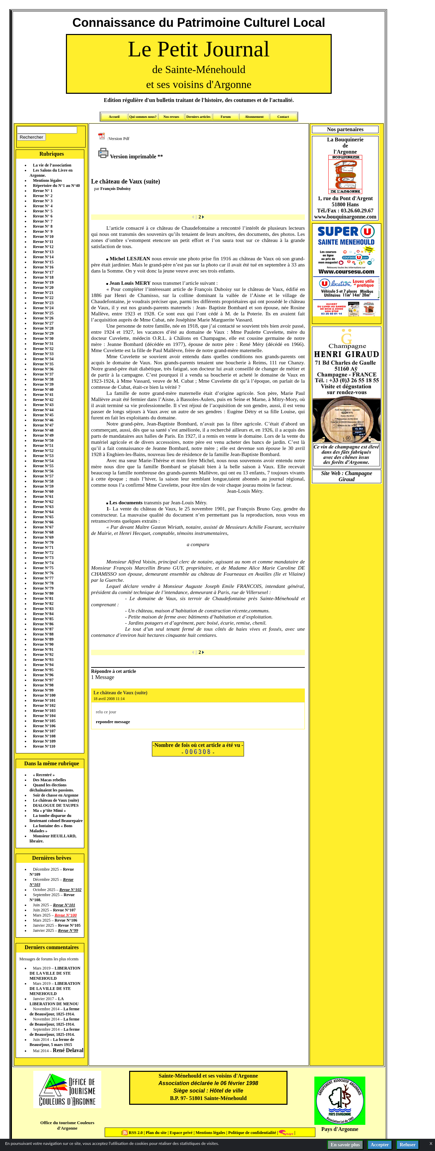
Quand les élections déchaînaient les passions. (52, 787)
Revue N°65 (43, 517)
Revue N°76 (43, 573)
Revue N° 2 (42, 195)
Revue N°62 (43, 501)
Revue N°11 (43, 241)
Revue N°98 (43, 685)
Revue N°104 (44, 715)
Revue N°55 (43, 466)
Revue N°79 (43, 588)
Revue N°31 (43, 343)
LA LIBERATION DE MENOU (54, 1001)
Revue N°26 (43, 318)
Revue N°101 (44, 700)
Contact (283, 117)
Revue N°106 (44, 725)
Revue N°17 (43, 272)
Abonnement (254, 117)
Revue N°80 (43, 593)
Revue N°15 (43, 262)
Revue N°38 (43, 379)
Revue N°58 (43, 481)
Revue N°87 (43, 629)
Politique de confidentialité (251, 1132)
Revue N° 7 (42, 221)
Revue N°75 (43, 567)
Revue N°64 (43, 511)
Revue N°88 (43, 634)
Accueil (114, 117)
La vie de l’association (52, 165)
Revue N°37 (43, 374)
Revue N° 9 (42, 231)
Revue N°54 (43, 460)
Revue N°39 (43, 384)
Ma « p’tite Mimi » (49, 810)
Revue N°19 (43, 282)
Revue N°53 (43, 455)
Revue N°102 (44, 705)
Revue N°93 (43, 659)
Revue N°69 (43, 537)
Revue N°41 (43, 394)
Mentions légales (47, 180)
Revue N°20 (43, 287)
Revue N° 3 (42, 200)
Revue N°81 (43, 598)
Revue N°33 (43, 353)
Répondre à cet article (113, 671)
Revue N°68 (43, 532)
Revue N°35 (43, 364)
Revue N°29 (43, 333)
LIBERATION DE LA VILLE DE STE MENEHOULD (55, 973)
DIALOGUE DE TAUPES (56, 805)
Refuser (408, 1144)
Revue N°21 (43, 292)
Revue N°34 (43, 358)
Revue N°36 (43, 369)
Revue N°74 (43, 562)
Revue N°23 (43, 302)
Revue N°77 (43, 578)
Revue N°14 (43, 257)
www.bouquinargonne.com (345, 217)
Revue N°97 (43, 680)
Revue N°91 (43, 649)
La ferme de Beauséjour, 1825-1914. (55, 1011)
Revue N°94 (43, 664)
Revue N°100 (44, 695)
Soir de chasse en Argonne (56, 795)
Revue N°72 (43, 552)
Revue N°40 (43, 389)
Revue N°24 (43, 308)
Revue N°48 (43, 430)
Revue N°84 (43, 613)
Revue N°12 (43, 246)
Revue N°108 (44, 736)
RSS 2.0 (133, 1132)
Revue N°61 (43, 496)
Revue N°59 (43, 486)
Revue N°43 (43, 404)
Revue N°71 (43, 547)
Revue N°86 (43, 624)
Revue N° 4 (42, 206)
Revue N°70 (43, 542)
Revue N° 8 (42, 226)
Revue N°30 (43, 338)
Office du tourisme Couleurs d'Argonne (67, 1125)
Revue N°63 (43, 506)
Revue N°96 (43, 675)
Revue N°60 (43, 491)
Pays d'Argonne (340, 1129)
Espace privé (180, 1132)
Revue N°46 (43, 420)
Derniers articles (198, 117)
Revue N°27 (43, 323)
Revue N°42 (43, 399)
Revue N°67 (43, 527)
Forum (225, 117)
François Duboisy (115, 188)
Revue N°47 (43, 425)
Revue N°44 (43, 409)
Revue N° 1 (42, 190)
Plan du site (157, 1132)
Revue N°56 (43, 471)
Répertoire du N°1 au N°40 (56, 185)
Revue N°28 (43, 328)
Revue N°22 (43, 297)
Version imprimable (127, 156)
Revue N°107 (44, 731)
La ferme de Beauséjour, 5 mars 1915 (52, 1042)
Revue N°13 (43, 251)
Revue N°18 (43, 277)
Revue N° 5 (42, 211)
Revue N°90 (43, 644)
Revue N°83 (43, 608)
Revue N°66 (43, 522)
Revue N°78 (43, 583)
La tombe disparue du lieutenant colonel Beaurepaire (56, 818)
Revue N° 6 (42, 216)
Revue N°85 (43, 618)
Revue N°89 (43, 639)
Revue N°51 (43, 445)
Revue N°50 (43, 440)
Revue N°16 (43, 267)
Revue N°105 (44, 720)
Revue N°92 (43, 654)
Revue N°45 (43, 415)
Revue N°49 (43, 435)
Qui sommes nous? (142, 117)
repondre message (113, 721)
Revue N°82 (43, 603)
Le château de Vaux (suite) (56, 800)
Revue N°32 (43, 348)
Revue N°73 (43, 557)
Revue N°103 (44, 710)
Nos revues (171, 117)
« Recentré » (44, 774)
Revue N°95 (43, 669)
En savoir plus (345, 1144)
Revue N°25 (43, 313)
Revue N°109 (44, 741)
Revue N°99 (43, 690)
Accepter (380, 1144)
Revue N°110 (44, 746)
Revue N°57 (43, 476)
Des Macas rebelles (49, 780)
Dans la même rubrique (51, 763)
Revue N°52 (43, 450)
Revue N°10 (43, 236)
